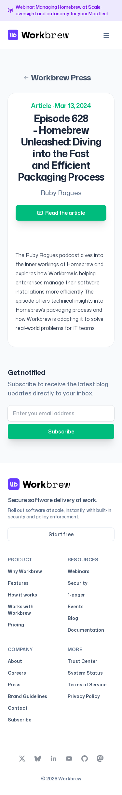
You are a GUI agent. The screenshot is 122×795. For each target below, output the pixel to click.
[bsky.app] (37, 758)
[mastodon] (100, 758)
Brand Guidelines (27, 696)
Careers (17, 673)
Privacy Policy (84, 696)
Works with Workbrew (21, 609)
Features (18, 583)
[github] (84, 758)
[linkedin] (53, 758)
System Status (86, 673)
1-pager (76, 595)
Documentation (86, 630)
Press (14, 684)
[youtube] (68, 758)
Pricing (16, 625)
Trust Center (84, 661)
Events (76, 606)
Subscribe (61, 431)
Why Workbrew (25, 571)
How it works (22, 595)
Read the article (61, 212)
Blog (73, 618)
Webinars (78, 571)
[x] (22, 758)
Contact (18, 708)
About (15, 661)
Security (78, 583)
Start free (61, 534)
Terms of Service (87, 684)
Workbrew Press (57, 77)
